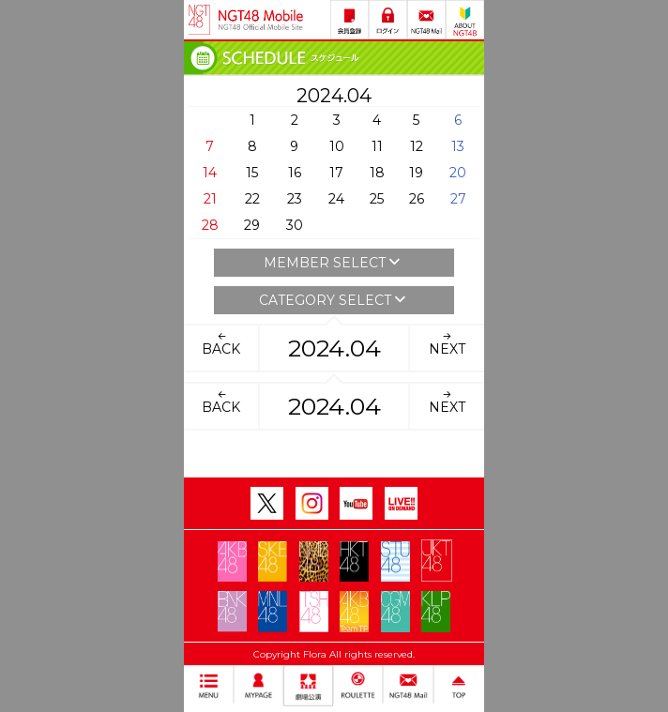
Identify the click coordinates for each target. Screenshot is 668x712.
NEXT (447, 343)
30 (294, 225)
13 (457, 146)
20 (457, 172)
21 (210, 198)
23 (294, 198)
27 (458, 198)
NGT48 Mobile (261, 20)
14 (210, 172)
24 (336, 198)
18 (377, 172)
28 (210, 225)
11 (377, 146)
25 (377, 198)
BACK (221, 343)
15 (252, 172)
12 (416, 146)
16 (294, 172)
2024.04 (334, 348)
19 (416, 172)
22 (252, 198)
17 (336, 172)
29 (252, 225)
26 (416, 198)
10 (336, 146)
